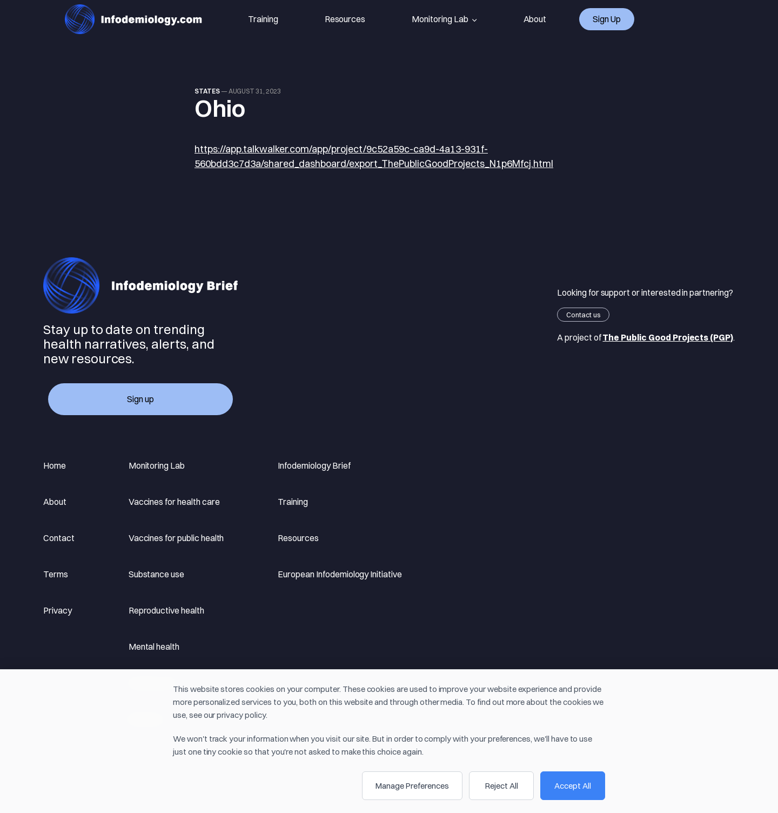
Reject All (501, 786)
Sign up (607, 19)
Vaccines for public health (176, 537)
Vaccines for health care (174, 501)
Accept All (572, 786)
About (535, 19)
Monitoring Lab (444, 19)
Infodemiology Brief (314, 465)
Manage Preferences (412, 786)
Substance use (156, 574)
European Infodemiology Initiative (339, 574)
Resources (345, 19)
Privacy (57, 610)
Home (54, 465)
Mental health (154, 646)
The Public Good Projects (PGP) (667, 337)
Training (263, 19)
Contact (59, 537)
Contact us (583, 314)
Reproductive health (166, 610)
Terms (55, 574)
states (207, 91)
